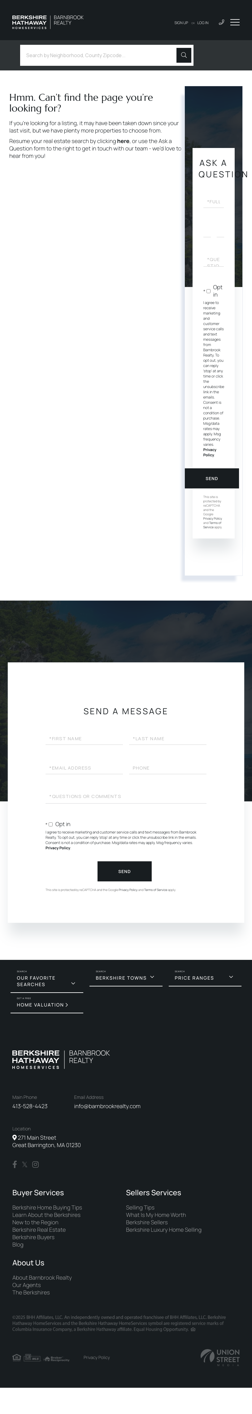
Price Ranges (194, 978)
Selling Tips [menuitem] (140, 1207)
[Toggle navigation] (235, 22)
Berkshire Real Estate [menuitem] (39, 1230)
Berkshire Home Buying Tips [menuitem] (47, 1207)
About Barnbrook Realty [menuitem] (42, 1277)
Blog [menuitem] (18, 1244)
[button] (183, 55)
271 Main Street (46, 1141)
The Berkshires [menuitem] (31, 1292)
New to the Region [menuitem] (35, 1222)
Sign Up (181, 22)
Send (212, 478)
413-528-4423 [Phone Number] (30, 1106)
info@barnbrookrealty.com (107, 1106)
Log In (203, 22)
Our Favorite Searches (36, 981)
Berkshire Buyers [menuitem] (33, 1237)
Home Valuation (40, 1005)
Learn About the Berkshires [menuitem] (46, 1215)
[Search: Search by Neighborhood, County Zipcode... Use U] (100, 55)
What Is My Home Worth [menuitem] (156, 1215)
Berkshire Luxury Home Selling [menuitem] (164, 1230)
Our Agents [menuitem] (26, 1285)
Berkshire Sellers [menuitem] (147, 1222)
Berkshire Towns (121, 978)
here (123, 141)
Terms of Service (212, 525)
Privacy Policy (209, 452)
